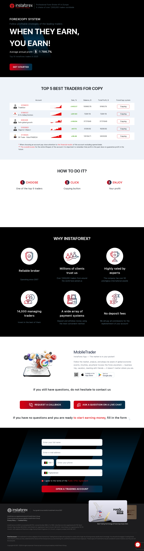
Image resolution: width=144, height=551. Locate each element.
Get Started (21, 67)
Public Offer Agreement (78, 481)
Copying (123, 106)
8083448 (24, 120)
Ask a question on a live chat (99, 405)
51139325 (24, 135)
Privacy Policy (11, 520)
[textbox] (48, 462)
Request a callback (45, 405)
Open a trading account (72, 489)
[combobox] (48, 462)
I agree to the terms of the (66, 481)
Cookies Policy (22, 520)
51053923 (25, 127)
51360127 (24, 113)
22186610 (24, 105)
